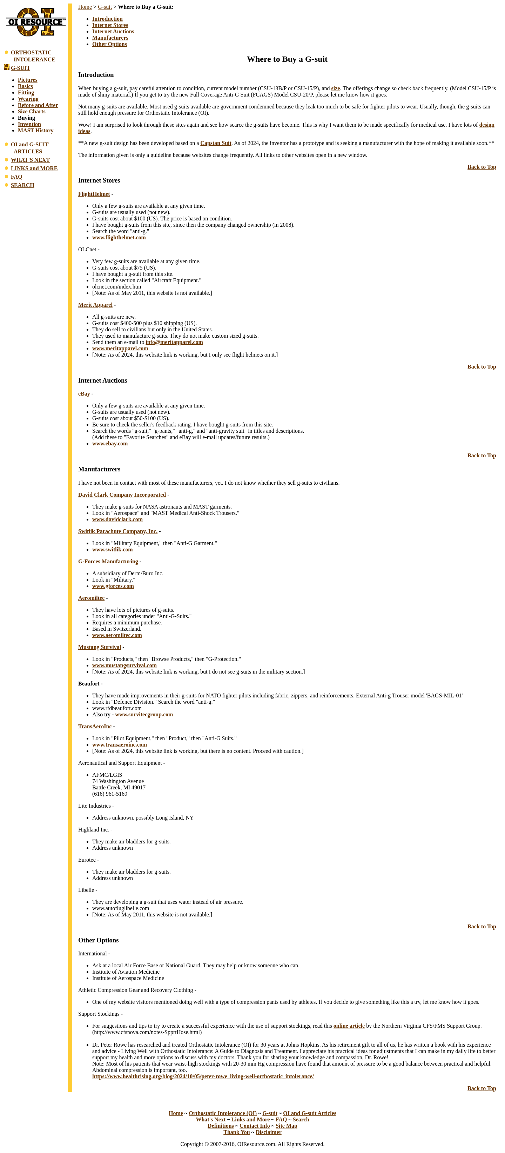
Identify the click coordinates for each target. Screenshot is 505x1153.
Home (85, 7)
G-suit (105, 7)
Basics (25, 86)
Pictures (28, 80)
